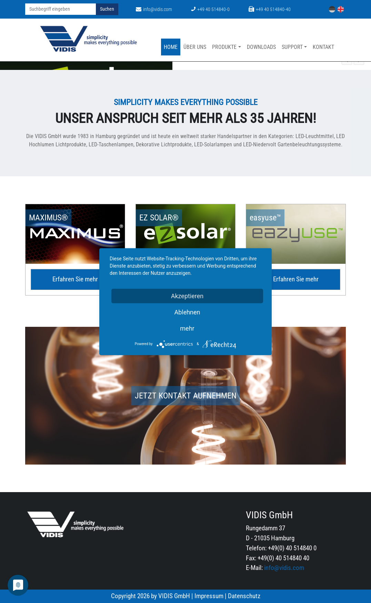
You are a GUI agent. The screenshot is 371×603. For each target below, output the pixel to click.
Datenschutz (244, 596)
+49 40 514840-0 (210, 9)
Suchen (107, 9)
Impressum (208, 596)
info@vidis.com (154, 9)
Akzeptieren (187, 295)
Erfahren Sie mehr (75, 279)
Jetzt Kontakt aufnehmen (186, 396)
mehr (187, 328)
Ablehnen (187, 311)
